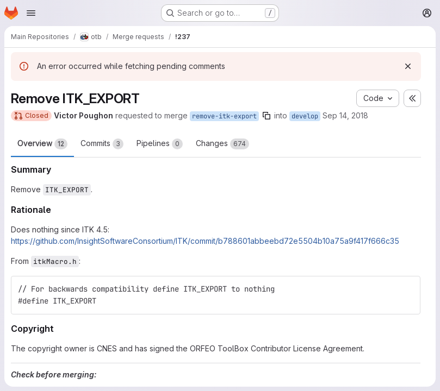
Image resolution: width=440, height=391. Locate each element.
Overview (42, 143)
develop (305, 116)
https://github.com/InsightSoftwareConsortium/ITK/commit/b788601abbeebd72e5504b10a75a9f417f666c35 (205, 240)
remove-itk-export (224, 116)
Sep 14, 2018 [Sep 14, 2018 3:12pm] (345, 115)
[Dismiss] (407, 66)
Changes (222, 143)
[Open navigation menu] (31, 13)
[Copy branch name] (266, 115)
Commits (101, 143)
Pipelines (160, 143)
